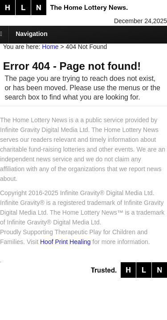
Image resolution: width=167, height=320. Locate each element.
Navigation (32, 33)
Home (50, 46)
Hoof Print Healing (65, 241)
